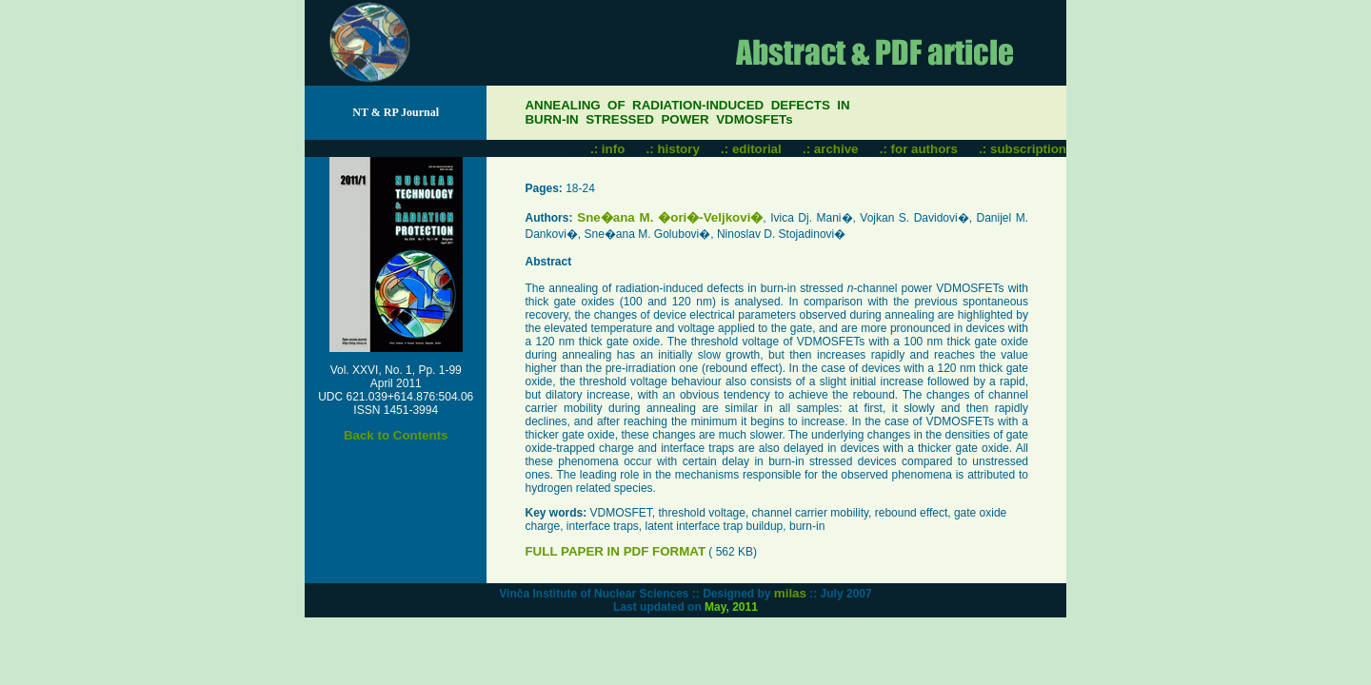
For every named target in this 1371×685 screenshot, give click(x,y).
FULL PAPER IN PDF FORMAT (615, 551)
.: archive (831, 149)
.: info (607, 149)
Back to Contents (396, 435)
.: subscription (1022, 149)
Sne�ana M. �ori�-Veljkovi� (667, 217)
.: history (673, 149)
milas (790, 593)
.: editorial (751, 149)
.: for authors (919, 149)
